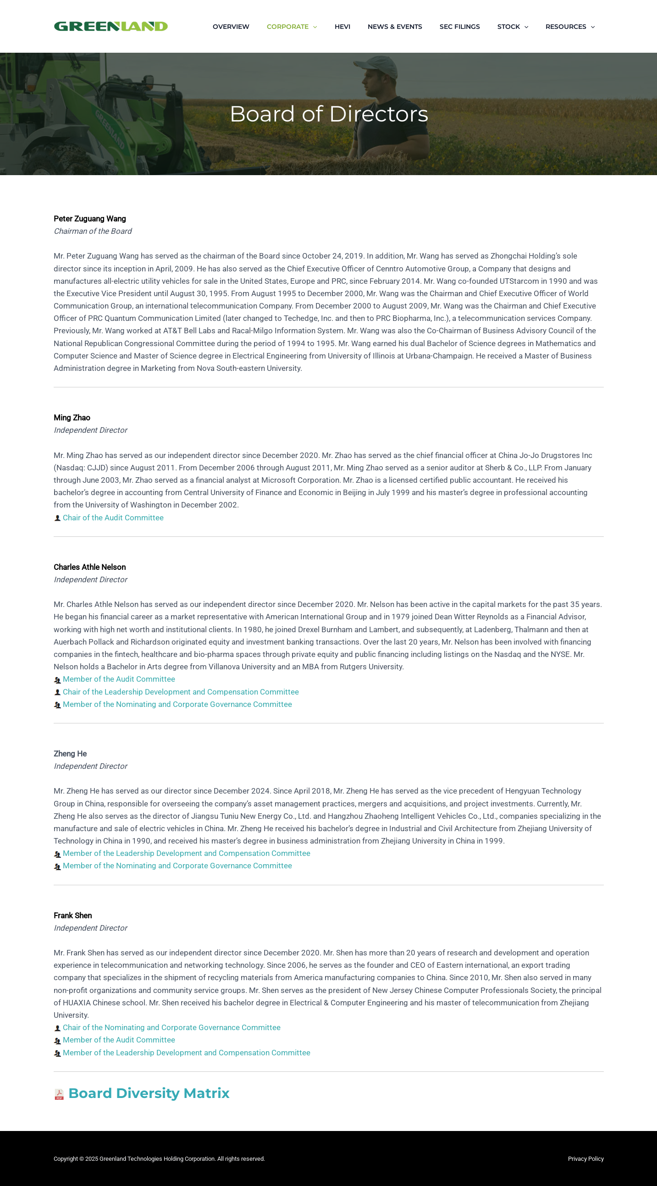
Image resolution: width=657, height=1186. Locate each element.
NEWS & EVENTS (411, 26)
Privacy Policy (586, 1158)
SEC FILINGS (471, 26)
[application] (338, 26)
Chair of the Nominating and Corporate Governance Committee (172, 1027)
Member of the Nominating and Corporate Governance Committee (177, 704)
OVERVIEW (261, 26)
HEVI (363, 26)
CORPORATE (317, 26)
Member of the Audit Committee (119, 679)
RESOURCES (572, 26)
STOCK (519, 26)
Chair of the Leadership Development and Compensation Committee (181, 691)
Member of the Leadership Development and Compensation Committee (186, 853)
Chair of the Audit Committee (113, 517)
